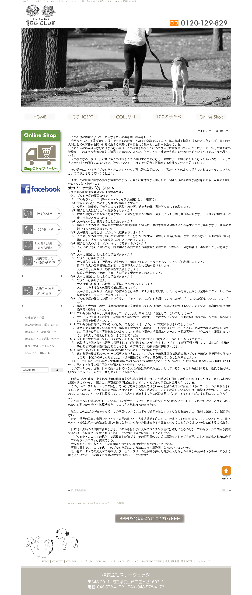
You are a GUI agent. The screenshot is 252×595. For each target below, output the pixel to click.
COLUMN (71, 561)
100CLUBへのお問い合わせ (42, 338)
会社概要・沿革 (34, 317)
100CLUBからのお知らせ (40, 331)
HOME (71, 503)
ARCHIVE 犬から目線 (88, 503)
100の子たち (86, 561)
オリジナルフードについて (41, 345)
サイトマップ (203, 561)
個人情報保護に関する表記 (41, 324)
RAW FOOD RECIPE (37, 352)
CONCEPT (57, 561)
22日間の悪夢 (78, 490)
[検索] (34, 370)
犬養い (224, 490)
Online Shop (101, 561)
